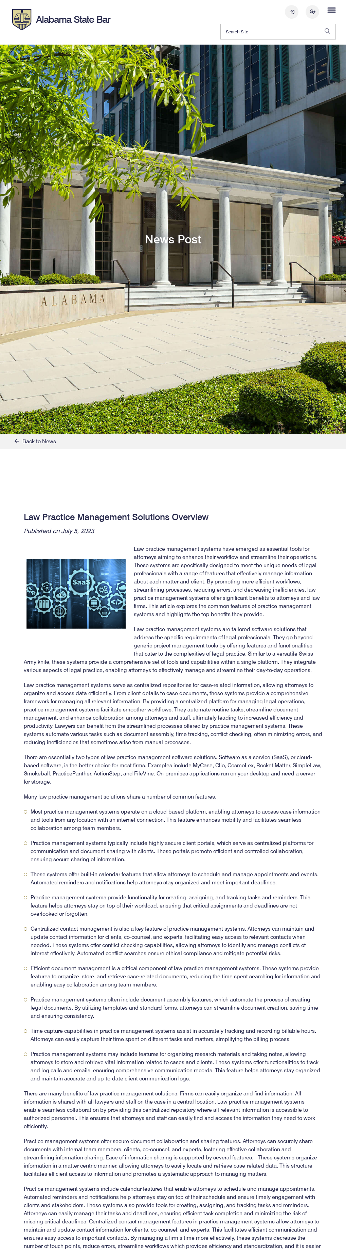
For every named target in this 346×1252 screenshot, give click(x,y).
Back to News (35, 441)
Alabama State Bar (73, 19)
